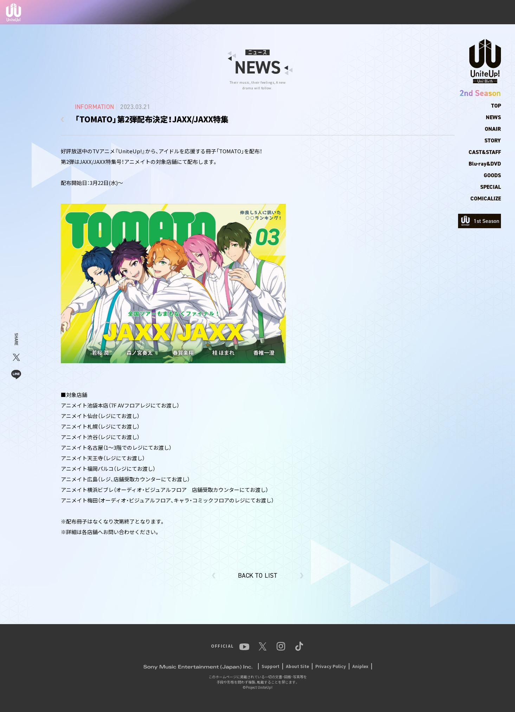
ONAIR (493, 129)
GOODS (492, 175)
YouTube (422, 12)
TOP (273, 12)
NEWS (293, 12)
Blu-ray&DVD (485, 163)
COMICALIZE (485, 198)
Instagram (464, 12)
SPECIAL (490, 187)
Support (270, 666)
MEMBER (320, 12)
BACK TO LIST (257, 575)
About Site (297, 666)
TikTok (493, 12)
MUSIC (371, 12)
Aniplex (360, 666)
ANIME (347, 12)
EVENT (395, 12)
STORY (492, 140)
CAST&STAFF (485, 152)
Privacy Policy (330, 666)
